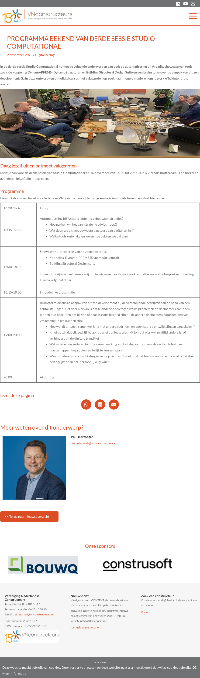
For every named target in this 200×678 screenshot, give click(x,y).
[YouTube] (185, 3)
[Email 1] (193, 3)
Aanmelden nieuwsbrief (85, 627)
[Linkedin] (178, 3)
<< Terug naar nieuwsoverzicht (27, 516)
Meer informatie (14, 673)
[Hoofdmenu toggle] (193, 16)
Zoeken (145, 612)
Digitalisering (45, 55)
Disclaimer (100, 662)
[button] (86, 404)
